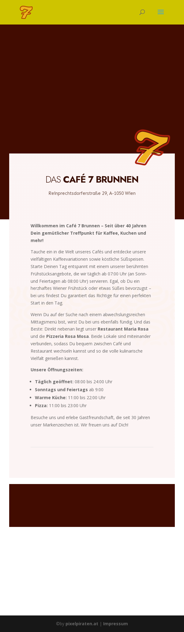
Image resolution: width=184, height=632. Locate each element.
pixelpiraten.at (82, 623)
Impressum (115, 623)
